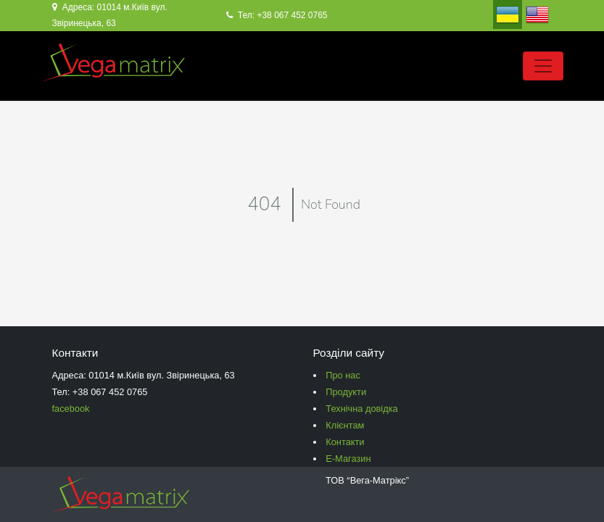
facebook (71, 408)
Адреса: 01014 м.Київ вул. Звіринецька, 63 (109, 15)
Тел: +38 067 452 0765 (277, 15)
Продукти (346, 391)
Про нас (343, 375)
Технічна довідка (361, 408)
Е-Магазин (348, 458)
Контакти (345, 441)
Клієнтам (345, 425)
